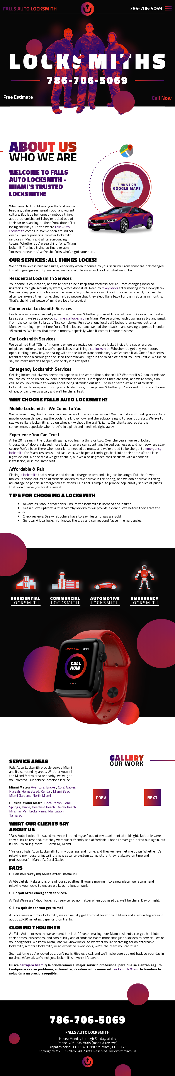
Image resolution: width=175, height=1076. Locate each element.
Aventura (37, 787)
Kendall (46, 791)
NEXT (152, 797)
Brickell (51, 787)
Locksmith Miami (125, 969)
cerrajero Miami (32, 965)
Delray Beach (66, 807)
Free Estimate (18, 97)
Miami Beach (62, 791)
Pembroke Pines (34, 811)
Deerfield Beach (43, 807)
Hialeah (14, 791)
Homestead (30, 791)
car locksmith (100, 348)
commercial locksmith (70, 318)
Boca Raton (53, 802)
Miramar (15, 811)
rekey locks (110, 288)
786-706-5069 (146, 8)
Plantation (56, 811)
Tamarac (15, 815)
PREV (101, 797)
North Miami (41, 795)
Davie (26, 807)
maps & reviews (104, 1042)
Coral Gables (67, 787)
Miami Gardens (20, 795)
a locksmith (28, 474)
